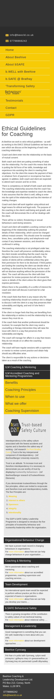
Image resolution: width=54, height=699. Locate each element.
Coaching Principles (20, 390)
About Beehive (16, 57)
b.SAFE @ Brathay (19, 78)
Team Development (16, 584)
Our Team (12, 93)
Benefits (11, 383)
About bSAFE (15, 64)
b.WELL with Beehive (21, 71)
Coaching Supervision (22, 411)
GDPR (10, 115)
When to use (15, 397)
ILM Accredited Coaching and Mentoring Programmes (22, 375)
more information (16, 552)
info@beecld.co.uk (22, 35)
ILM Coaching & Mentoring (20, 367)
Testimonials (14, 100)
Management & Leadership (20, 626)
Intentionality (15, 512)
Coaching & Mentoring (18, 560)
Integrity (13, 508)
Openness (13, 504)
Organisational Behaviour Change (24, 540)
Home (10, 49)
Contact (11, 107)
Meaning (13, 496)
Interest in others (17, 500)
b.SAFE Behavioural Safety (21, 608)
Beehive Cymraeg (15, 649)
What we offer (16, 403)
